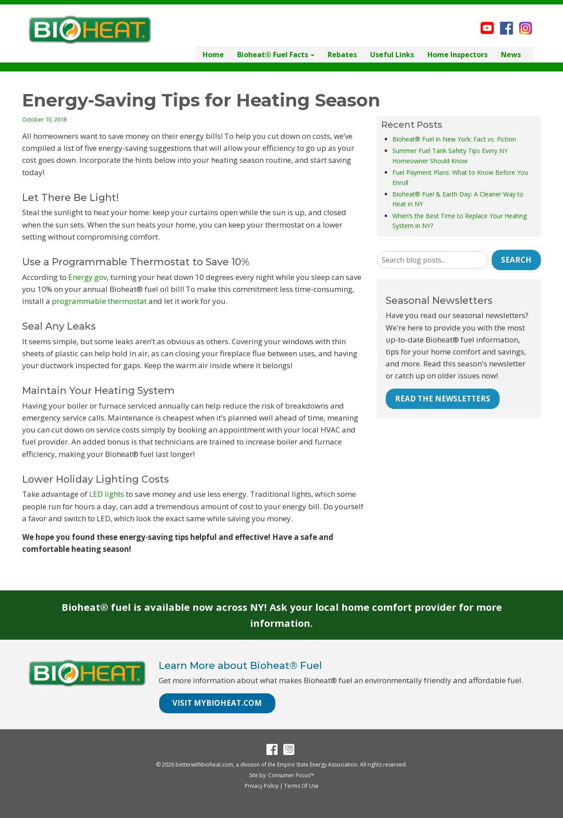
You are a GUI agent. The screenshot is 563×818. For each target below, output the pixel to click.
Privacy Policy (261, 786)
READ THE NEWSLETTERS (442, 398)
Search (516, 260)
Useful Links (392, 54)
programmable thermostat (99, 301)
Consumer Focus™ (291, 775)
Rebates (342, 54)
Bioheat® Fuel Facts (275, 54)
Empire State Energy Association (317, 764)
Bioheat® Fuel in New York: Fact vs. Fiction (454, 139)
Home (213, 54)
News (511, 54)
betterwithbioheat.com (204, 764)
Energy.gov (87, 277)
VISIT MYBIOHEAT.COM (217, 703)
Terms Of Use (301, 786)
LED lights (106, 494)
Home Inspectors (457, 54)
